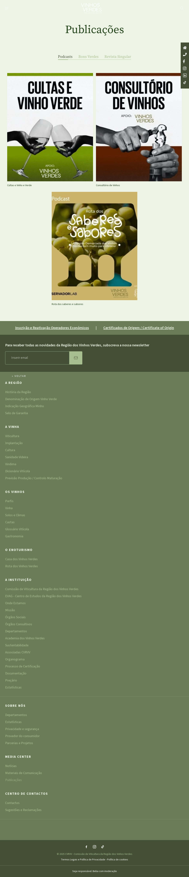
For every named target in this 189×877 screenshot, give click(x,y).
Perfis (9, 501)
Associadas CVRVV (17, 653)
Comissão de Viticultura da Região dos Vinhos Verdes (41, 589)
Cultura (10, 450)
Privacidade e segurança (22, 729)
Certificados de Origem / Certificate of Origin (138, 327)
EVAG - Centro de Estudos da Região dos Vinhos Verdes (43, 596)
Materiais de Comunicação (23, 773)
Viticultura (12, 436)
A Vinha (12, 427)
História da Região (18, 392)
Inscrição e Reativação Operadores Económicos (52, 327)
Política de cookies (117, 859)
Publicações (13, 780)
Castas (10, 523)
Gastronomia (14, 536)
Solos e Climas (15, 516)
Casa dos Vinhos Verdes (21, 560)
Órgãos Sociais (15, 618)
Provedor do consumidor (22, 736)
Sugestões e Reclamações (23, 810)
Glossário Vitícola (17, 530)
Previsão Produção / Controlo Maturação (33, 478)
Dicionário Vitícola (17, 472)
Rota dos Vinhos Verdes (21, 566)
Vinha (9, 508)
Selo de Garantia (16, 413)
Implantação (14, 443)
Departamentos (16, 632)
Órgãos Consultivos (18, 625)
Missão (10, 611)
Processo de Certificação (22, 667)
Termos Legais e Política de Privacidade (83, 859)
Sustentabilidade (16, 646)
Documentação (15, 674)
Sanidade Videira (16, 457)
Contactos (12, 803)
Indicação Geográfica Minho (24, 406)
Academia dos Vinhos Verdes (25, 639)
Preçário (11, 681)
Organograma (15, 660)
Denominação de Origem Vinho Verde (31, 399)
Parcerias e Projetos (19, 743)
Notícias (11, 766)
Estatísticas (13, 687)
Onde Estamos (15, 603)
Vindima (10, 465)
